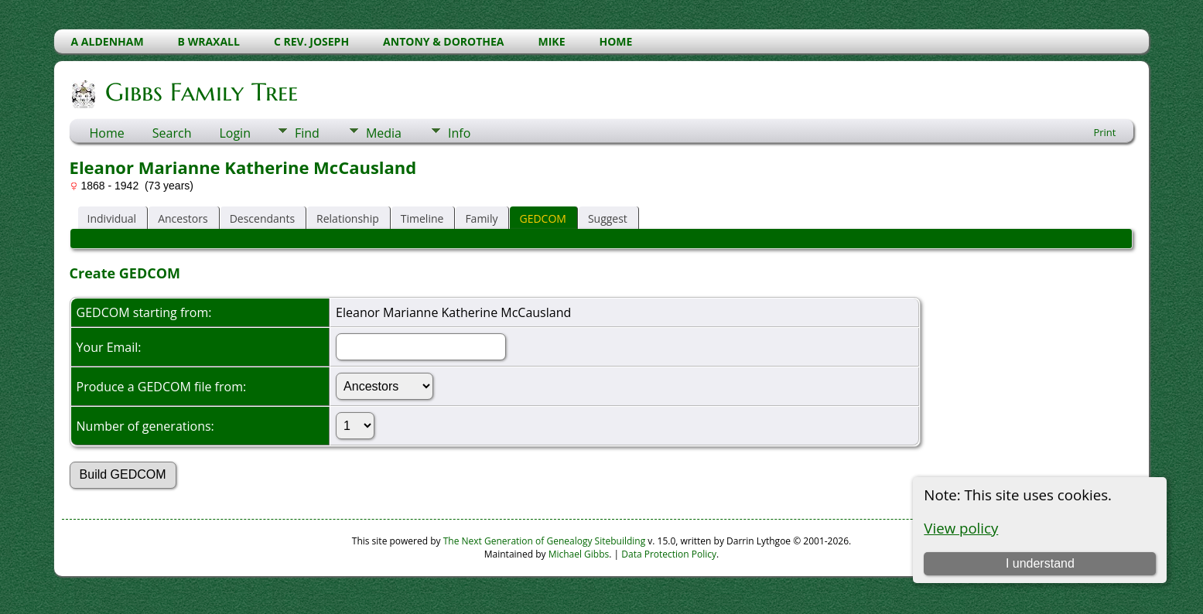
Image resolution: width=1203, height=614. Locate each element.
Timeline (422, 218)
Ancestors (182, 218)
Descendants (262, 218)
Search (172, 133)
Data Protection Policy (668, 554)
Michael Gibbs (579, 554)
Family (481, 218)
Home (107, 133)
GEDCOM (542, 218)
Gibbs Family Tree (200, 92)
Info (459, 133)
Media (384, 133)
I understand (1040, 563)
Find (307, 133)
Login (235, 133)
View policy (961, 527)
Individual (112, 218)
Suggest (607, 218)
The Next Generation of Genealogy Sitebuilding (544, 540)
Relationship (347, 218)
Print (1104, 132)
